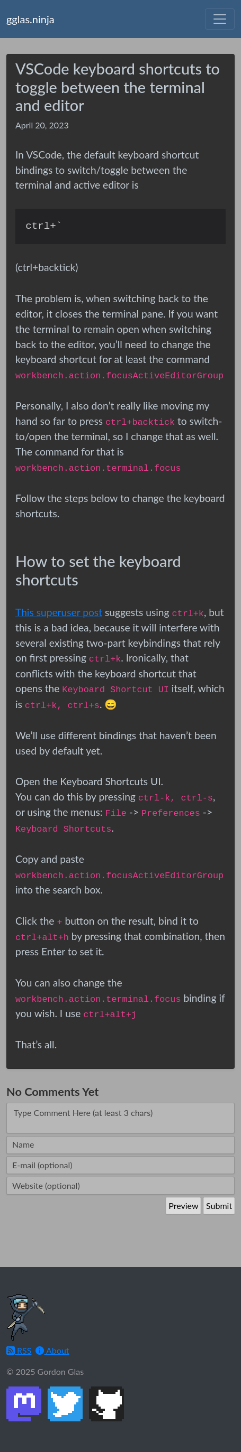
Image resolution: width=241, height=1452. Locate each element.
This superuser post (58, 612)
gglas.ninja (30, 19)
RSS (18, 1350)
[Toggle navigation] (220, 19)
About (52, 1350)
